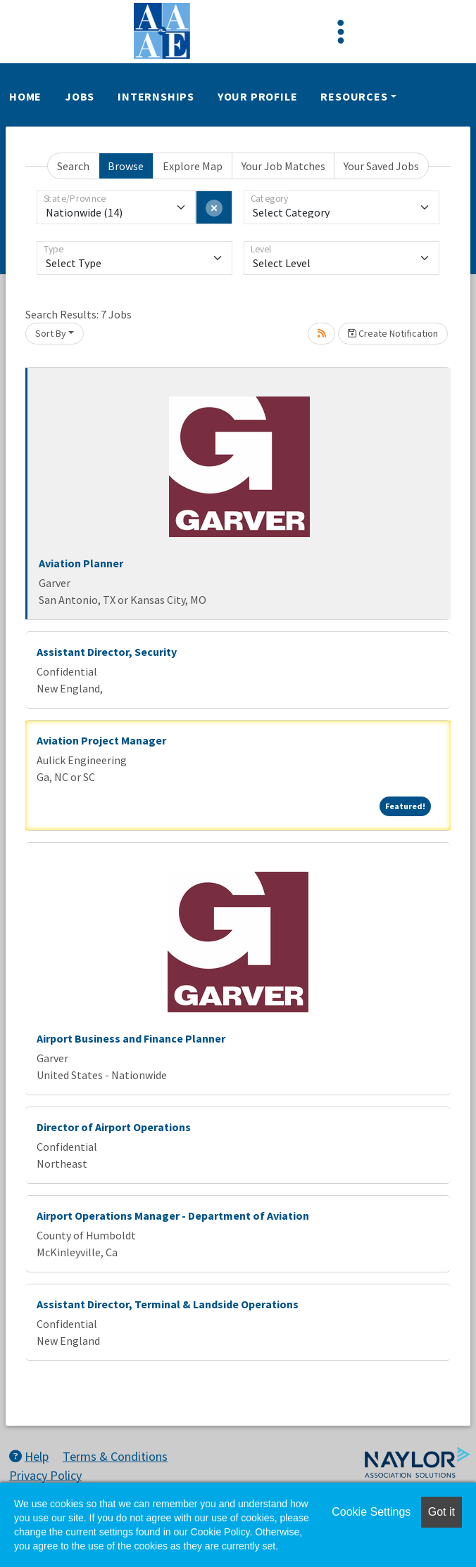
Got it (441, 1512)
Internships (156, 96)
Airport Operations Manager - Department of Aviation (173, 1215)
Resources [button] (353, 96)
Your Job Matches (283, 166)
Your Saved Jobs (381, 166)
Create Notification (393, 333)
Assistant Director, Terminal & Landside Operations (168, 1304)
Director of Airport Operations (114, 1127)
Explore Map (193, 166)
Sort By (50, 333)
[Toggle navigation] (341, 32)
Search (73, 166)
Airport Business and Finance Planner (131, 1038)
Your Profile (258, 96)
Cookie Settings (371, 1512)
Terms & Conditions (115, 1456)
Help (29, 1456)
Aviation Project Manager (101, 740)
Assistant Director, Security (107, 652)
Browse (126, 166)
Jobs (79, 96)
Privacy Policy (45, 1475)
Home (25, 96)
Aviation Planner (81, 563)
